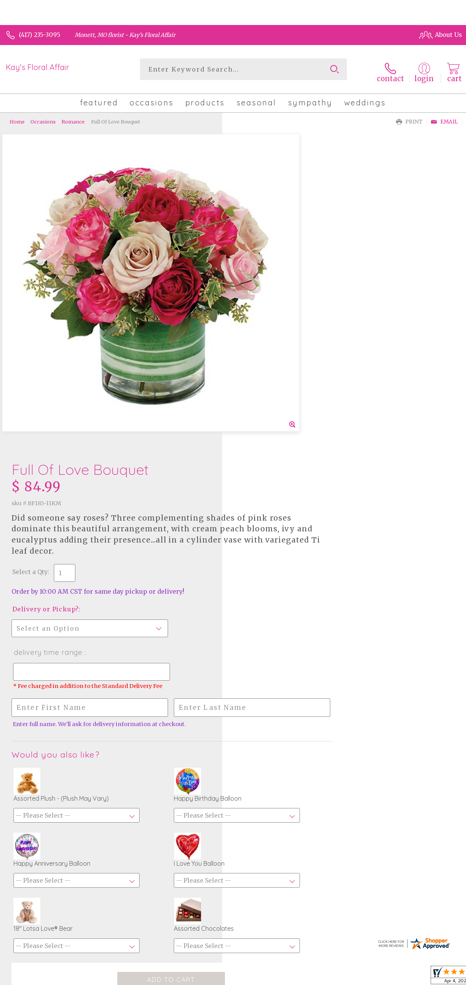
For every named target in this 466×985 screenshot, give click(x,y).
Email (444, 117)
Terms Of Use (278, 976)
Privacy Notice (325, 976)
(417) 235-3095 (39, 34)
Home (17, 117)
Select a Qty (252, 251)
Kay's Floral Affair (37, 67)
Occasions (43, 117)
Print (409, 117)
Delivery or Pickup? (268, 288)
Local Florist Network (383, 976)
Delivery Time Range (270, 331)
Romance (73, 117)
